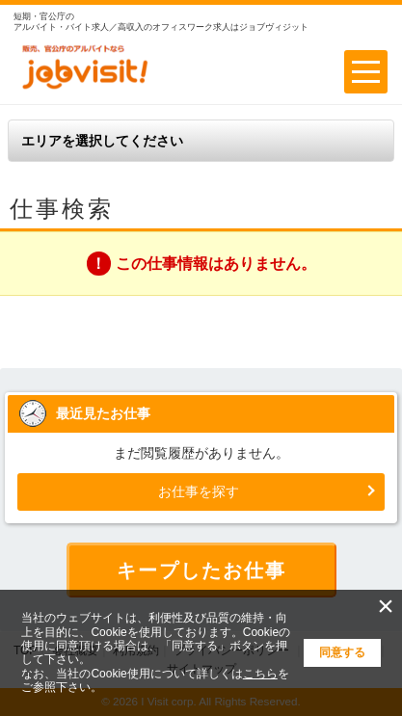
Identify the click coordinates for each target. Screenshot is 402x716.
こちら (260, 673)
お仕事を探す (198, 491)
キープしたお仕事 (201, 570)
